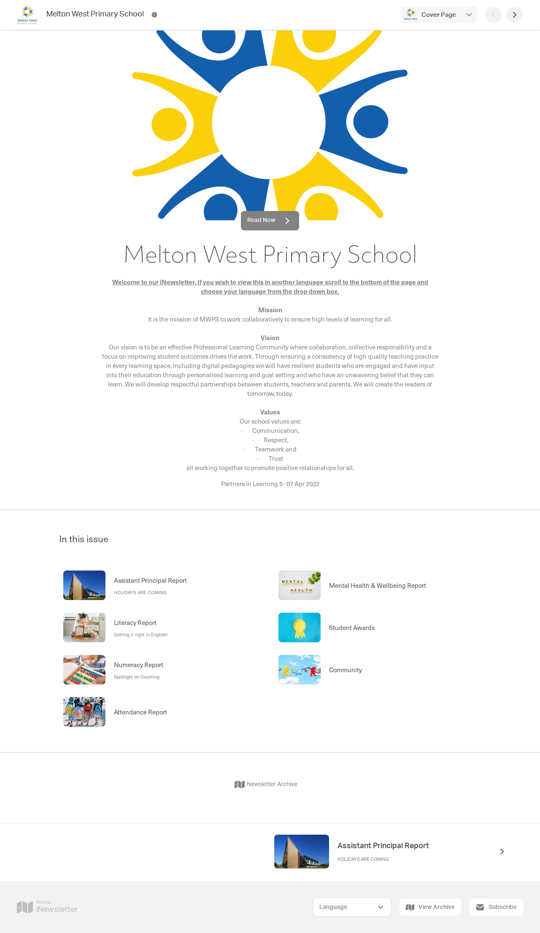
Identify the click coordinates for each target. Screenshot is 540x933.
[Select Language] (352, 907)
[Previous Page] (493, 14)
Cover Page (438, 15)
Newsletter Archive (266, 784)
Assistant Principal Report (383, 846)
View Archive (430, 907)
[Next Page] (514, 14)
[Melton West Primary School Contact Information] (154, 14)
